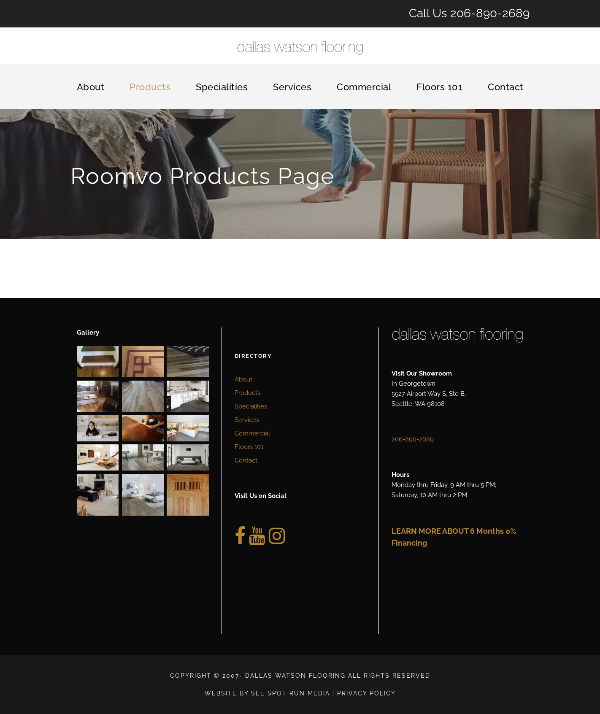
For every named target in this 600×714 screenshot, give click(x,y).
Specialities (222, 86)
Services (292, 86)
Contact (506, 86)
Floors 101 (439, 86)
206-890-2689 (490, 13)
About (91, 86)
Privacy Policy (366, 693)
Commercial (364, 86)
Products (150, 86)
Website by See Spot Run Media (267, 693)
